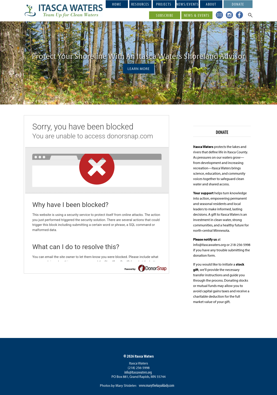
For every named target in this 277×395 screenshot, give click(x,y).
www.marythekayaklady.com (156, 385)
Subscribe (164, 15)
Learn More (138, 68)
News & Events (197, 15)
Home (116, 4)
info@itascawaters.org (138, 372)
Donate (238, 4)
